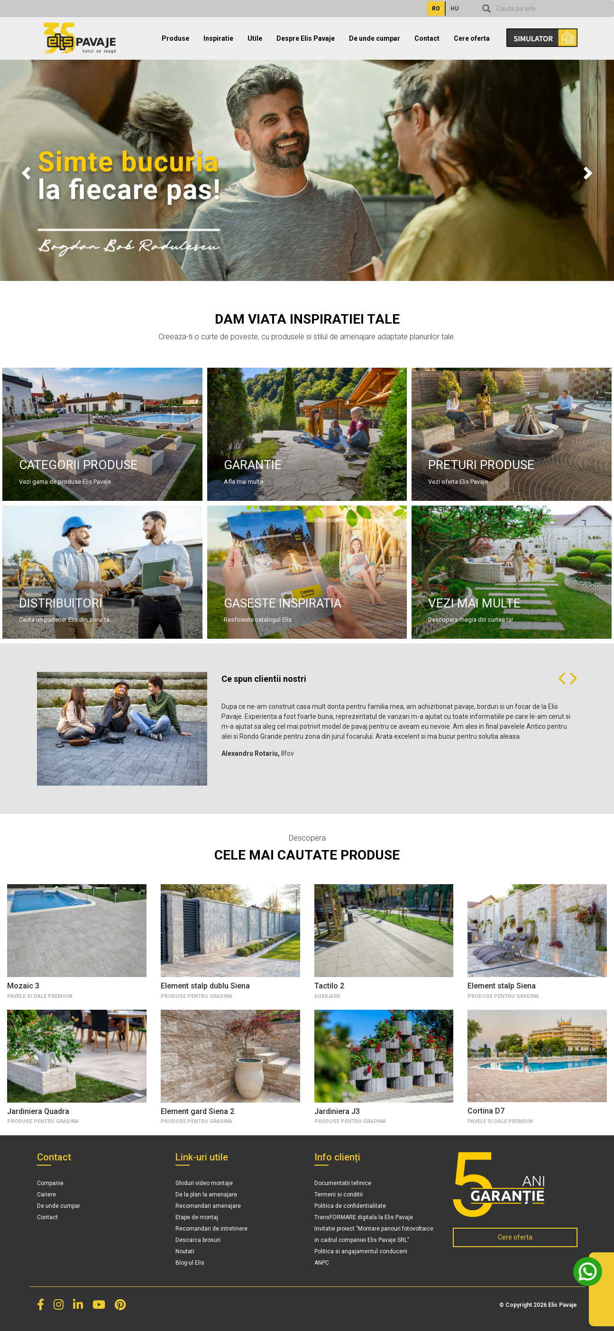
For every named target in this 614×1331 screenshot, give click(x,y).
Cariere (46, 1194)
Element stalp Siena (501, 985)
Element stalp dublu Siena (205, 985)
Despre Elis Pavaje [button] (305, 38)
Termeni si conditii (338, 1194)
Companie (50, 1183)
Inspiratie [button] (218, 38)
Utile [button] (254, 38)
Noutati (184, 1251)
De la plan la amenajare (206, 1194)
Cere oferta (472, 38)
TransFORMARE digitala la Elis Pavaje (363, 1217)
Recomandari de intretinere (211, 1228)
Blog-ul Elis (189, 1262)
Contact (427, 38)
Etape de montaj (196, 1217)
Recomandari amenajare (208, 1206)
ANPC (321, 1262)
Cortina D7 (485, 1110)
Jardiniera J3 (337, 1111)
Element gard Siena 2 (197, 1111)
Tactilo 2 (329, 985)
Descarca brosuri (197, 1240)
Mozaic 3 (23, 985)
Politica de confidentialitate (350, 1206)
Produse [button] (175, 38)
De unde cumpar (374, 38)
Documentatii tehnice (342, 1183)
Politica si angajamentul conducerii (360, 1251)
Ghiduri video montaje (204, 1183)
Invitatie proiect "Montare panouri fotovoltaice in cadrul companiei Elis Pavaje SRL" (373, 1234)
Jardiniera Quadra (38, 1111)
